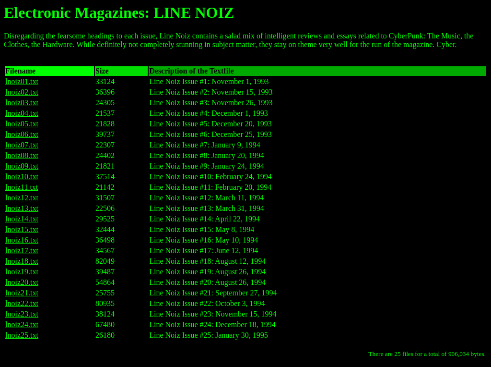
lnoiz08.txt (21, 155)
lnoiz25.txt (21, 335)
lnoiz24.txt (21, 324)
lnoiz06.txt (21, 134)
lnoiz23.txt (21, 314)
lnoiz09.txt (21, 166)
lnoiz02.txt (21, 92)
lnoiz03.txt (21, 102)
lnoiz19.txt (21, 272)
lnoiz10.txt (21, 176)
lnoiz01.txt (21, 81)
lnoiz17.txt (21, 250)
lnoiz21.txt (21, 293)
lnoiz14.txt (21, 219)
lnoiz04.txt (21, 113)
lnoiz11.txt (21, 187)
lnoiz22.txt (21, 303)
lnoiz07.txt (21, 145)
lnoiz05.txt (21, 124)
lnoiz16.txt (21, 240)
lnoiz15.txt (21, 229)
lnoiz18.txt (21, 261)
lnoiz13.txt (21, 208)
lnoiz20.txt (21, 282)
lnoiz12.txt (21, 198)
